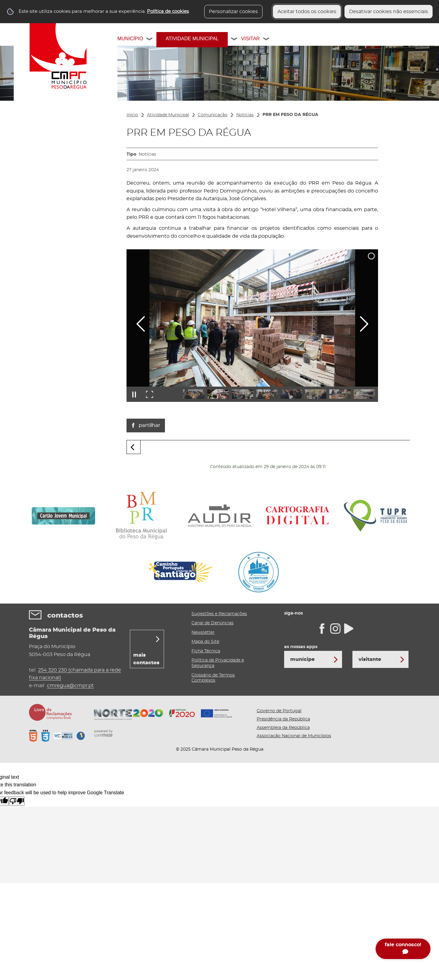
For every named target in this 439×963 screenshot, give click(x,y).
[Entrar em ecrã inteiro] (149, 394)
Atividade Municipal (192, 38)
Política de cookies (168, 11)
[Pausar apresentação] (134, 394)
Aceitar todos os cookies (306, 11)
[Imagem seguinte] (364, 323)
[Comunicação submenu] (110, 229)
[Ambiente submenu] (110, 216)
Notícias (245, 115)
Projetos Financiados (54, 146)
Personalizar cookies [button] (233, 11)
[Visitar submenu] (266, 39)
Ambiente (41, 216)
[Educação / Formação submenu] (110, 160)
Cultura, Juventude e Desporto (54, 189)
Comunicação (46, 229)
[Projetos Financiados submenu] (110, 146)
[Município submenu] (149, 39)
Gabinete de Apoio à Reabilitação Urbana (53, 174)
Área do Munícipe (50, 246)
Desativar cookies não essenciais (388, 11)
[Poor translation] (17, 801)
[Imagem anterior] (141, 323)
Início (132, 115)
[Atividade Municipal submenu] (234, 39)
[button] (193, 394)
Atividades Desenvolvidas (60, 133)
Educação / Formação (55, 160)
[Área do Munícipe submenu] (110, 246)
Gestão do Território (53, 202)
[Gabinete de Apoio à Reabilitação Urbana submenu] (110, 174)
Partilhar (149, 425)
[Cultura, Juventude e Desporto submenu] (110, 189)
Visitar (250, 38)
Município (130, 38)
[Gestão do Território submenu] (110, 203)
